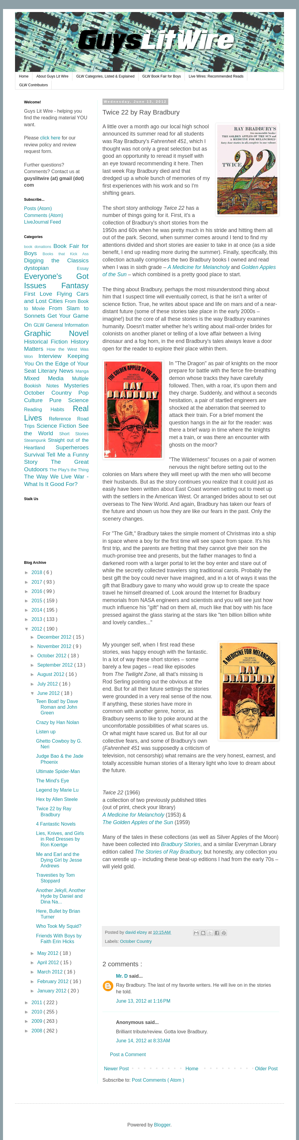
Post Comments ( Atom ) (158, 1080)
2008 (38, 1030)
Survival (35, 454)
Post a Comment (128, 1054)
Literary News (56, 371)
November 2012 (55, 646)
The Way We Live (49, 476)
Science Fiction (57, 426)
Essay (83, 268)
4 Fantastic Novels (56, 824)
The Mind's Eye (52, 780)
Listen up (46, 731)
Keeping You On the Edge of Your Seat (56, 363)
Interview (53, 356)
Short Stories (74, 433)
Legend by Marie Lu (57, 790)
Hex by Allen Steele (57, 799)
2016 (38, 591)
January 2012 (52, 990)
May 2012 (48, 953)
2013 (38, 619)
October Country (136, 941)
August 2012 (51, 674)
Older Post (266, 1068)
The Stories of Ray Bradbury (168, 852)
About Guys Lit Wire (52, 76)
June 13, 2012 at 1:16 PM (143, 1001)
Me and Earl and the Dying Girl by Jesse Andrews (59, 860)
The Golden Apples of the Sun (137, 822)
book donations (38, 246)
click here (50, 137)
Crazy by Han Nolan (57, 722)
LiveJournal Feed (42, 222)
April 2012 (48, 962)
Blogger (162, 1124)
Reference (63, 418)
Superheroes (72, 447)
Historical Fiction (47, 341)
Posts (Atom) (38, 208)
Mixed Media (48, 378)
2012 (38, 628)
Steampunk (36, 440)
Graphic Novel (56, 333)
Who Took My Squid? (58, 926)
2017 (38, 582)
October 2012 (52, 655)
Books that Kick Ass (66, 254)
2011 (38, 1002)
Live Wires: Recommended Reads (216, 76)
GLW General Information (61, 325)
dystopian (50, 268)
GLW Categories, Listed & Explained (105, 76)
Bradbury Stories (180, 844)
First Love (40, 294)
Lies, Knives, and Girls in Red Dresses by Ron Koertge (60, 839)
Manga (82, 371)
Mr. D (122, 976)
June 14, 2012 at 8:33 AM (143, 1040)
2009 (38, 1021)
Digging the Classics (56, 260)
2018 (38, 572)
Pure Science (69, 400)
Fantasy (75, 285)
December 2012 (55, 637)
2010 (38, 1011)
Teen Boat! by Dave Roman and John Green (57, 707)
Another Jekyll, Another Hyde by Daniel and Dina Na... (61, 896)
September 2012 (55, 665)
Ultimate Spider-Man (58, 771)
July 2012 (48, 683)
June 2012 (49, 693)
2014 (38, 610)
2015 (38, 600)
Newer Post (116, 1068)
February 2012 (53, 981)
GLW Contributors (33, 85)
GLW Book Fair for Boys (161, 76)
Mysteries (76, 385)
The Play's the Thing (69, 469)
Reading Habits (48, 409)
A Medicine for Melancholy (133, 815)
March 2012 (50, 971)
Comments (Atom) (43, 215)
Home (24, 76)
